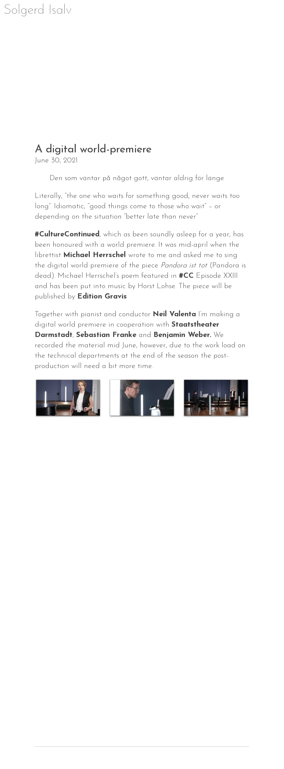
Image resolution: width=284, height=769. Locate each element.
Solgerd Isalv (38, 10)
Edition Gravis (102, 296)
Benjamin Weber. (182, 335)
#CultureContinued (67, 234)
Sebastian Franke (106, 335)
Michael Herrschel (95, 255)
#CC (186, 276)
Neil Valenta (174, 314)
